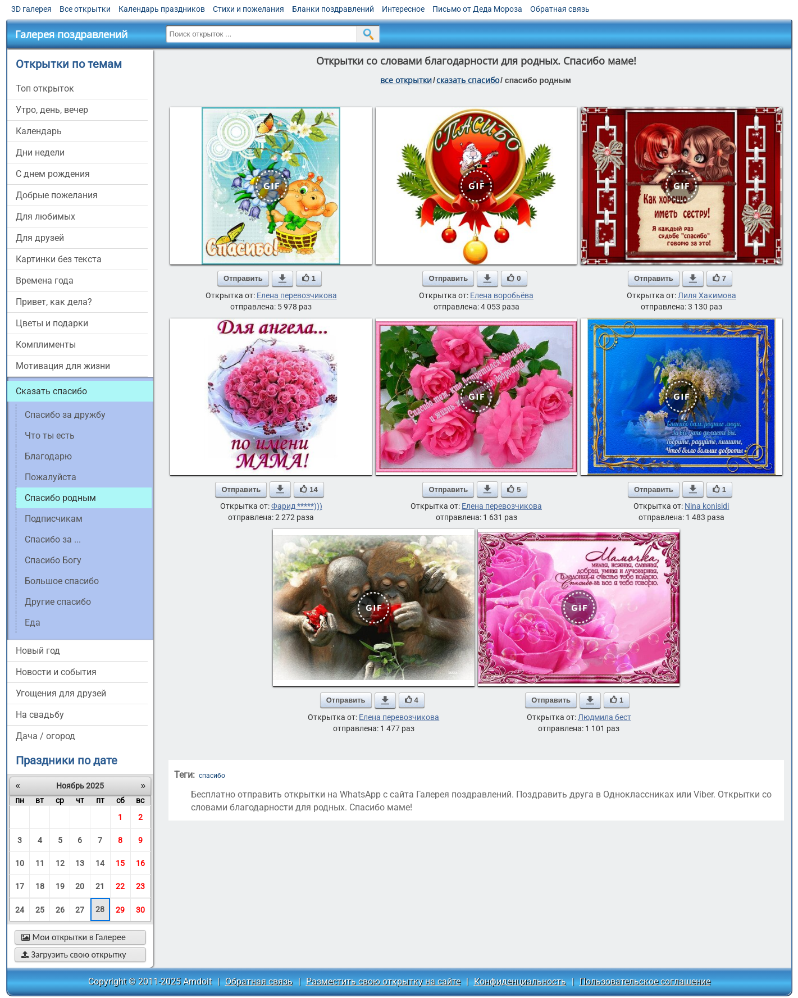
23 (140, 886)
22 (120, 886)
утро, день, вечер (52, 109)
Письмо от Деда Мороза (477, 8)
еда (32, 622)
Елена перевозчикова (297, 295)
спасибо (212, 776)
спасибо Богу (53, 560)
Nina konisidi (707, 506)
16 (140, 863)
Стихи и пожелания (248, 8)
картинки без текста (59, 259)
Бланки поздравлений (333, 8)
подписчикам (54, 518)
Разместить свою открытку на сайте (383, 981)
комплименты (46, 344)
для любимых (45, 216)
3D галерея (31, 8)
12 (60, 863)
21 (99, 886)
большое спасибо (62, 581)
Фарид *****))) (296, 506)
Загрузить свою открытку (73, 954)
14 (99, 863)
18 (39, 886)
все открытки (406, 80)
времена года (45, 280)
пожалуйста (50, 477)
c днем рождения (53, 173)
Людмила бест (604, 717)
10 (19, 863)
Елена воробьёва (501, 295)
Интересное (403, 8)
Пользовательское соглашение (645, 981)
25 (39, 909)
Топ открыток (45, 88)
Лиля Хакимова (707, 295)
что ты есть (50, 435)
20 (79, 886)
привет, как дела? (54, 302)
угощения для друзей (61, 693)
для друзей (40, 238)
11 (39, 863)
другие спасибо (58, 601)
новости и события (56, 672)
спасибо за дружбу (65, 414)
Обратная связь (560, 8)
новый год (38, 650)
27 (79, 909)
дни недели (40, 152)
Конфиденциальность (520, 981)
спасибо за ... (53, 539)
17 (19, 886)
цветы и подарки (52, 323)
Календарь (39, 131)
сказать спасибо (467, 80)
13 (79, 863)
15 (120, 863)
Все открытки (85, 8)
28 (99, 909)
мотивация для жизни (63, 366)
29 (120, 909)
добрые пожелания (57, 195)
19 (60, 886)
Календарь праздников (161, 8)
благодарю (48, 456)
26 (60, 909)
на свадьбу (40, 714)
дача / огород (45, 736)
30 (140, 909)
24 (19, 909)
